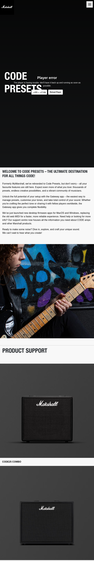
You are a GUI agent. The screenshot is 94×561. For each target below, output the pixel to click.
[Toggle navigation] (89, 4)
